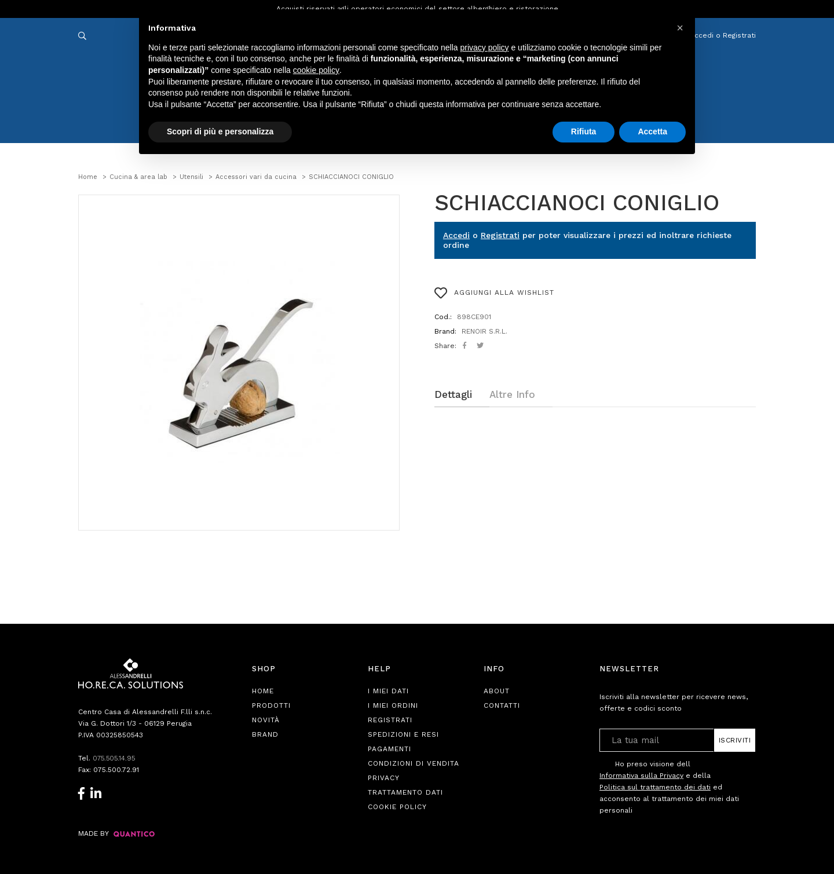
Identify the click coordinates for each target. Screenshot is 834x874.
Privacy (384, 778)
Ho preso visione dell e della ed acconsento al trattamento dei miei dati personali (669, 786)
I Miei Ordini (393, 705)
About (497, 691)
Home (263, 691)
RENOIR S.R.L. (484, 331)
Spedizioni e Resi (403, 734)
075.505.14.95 (115, 758)
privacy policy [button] (484, 47)
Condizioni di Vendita (413, 763)
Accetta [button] (652, 131)
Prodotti (271, 705)
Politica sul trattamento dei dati (655, 787)
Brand (265, 734)
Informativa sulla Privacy (641, 775)
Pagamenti (389, 749)
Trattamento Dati (405, 792)
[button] (680, 28)
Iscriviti (735, 740)
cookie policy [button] (316, 70)
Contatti (502, 705)
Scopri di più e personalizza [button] (220, 131)
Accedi (456, 235)
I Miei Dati (388, 691)
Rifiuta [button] (584, 131)
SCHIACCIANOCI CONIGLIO (576, 202)
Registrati (500, 235)
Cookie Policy (397, 807)
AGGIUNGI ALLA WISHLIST (494, 293)
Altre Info (512, 394)
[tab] (461, 394)
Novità (266, 720)
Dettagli (453, 394)
